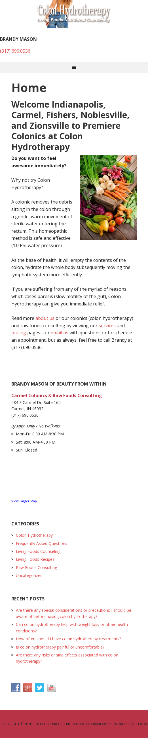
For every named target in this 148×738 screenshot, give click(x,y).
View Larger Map (24, 501)
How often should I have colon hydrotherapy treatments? (68, 638)
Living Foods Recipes (35, 559)
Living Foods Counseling (38, 551)
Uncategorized (29, 575)
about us (44, 318)
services (107, 325)
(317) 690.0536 (15, 51)
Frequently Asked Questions (41, 543)
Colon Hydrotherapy (34, 535)
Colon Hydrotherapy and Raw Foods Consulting (74, 14)
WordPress (124, 724)
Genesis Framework (95, 724)
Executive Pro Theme (53, 724)
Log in (142, 724)
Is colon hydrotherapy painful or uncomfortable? (60, 647)
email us (59, 333)
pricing (18, 333)
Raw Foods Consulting (36, 567)
